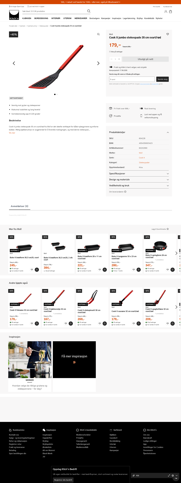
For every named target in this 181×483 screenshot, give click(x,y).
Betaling (12, 450)
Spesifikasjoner (117, 173)
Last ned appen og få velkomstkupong (153, 116)
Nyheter (159, 18)
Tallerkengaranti (83, 444)
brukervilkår (155, 84)
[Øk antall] (119, 59)
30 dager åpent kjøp (16, 6)
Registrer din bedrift (63, 480)
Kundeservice (167, 7)
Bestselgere (94, 18)
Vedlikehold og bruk (119, 185)
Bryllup (140, 18)
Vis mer (12, 132)
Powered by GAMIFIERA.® (17, 215)
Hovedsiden (13, 26)
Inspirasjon (116, 18)
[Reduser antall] (111, 59)
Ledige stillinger (150, 441)
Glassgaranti (81, 441)
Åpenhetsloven (149, 453)
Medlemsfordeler (83, 434)
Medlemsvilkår (82, 447)
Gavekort (113, 438)
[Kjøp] (37, 270)
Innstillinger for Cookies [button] (153, 447)
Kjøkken (22, 26)
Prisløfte (117, 116)
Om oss (146, 434)
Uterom (113, 447)
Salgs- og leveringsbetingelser (22, 438)
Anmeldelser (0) (20, 206)
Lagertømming (129, 18)
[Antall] (115, 59)
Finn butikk (156, 7)
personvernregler (145, 84)
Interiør (113, 444)
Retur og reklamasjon (18, 441)
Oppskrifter (47, 438)
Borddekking (115, 441)
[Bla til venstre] (14, 63)
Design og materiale (119, 179)
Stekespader (43, 26)
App (144, 444)
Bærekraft (147, 438)
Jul (44, 456)
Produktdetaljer (117, 132)
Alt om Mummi (49, 450)
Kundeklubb (149, 18)
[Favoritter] (32, 270)
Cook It (142, 157)
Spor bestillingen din (17, 453)
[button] (168, 34)
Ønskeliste (47, 447)
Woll (111, 34)
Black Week (47, 453)
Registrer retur (15, 444)
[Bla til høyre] (98, 63)
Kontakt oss (14, 434)
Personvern (148, 450)
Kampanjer (105, 18)
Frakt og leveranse (17, 447)
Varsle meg (162, 79)
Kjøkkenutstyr (32, 26)
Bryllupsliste (48, 444)
